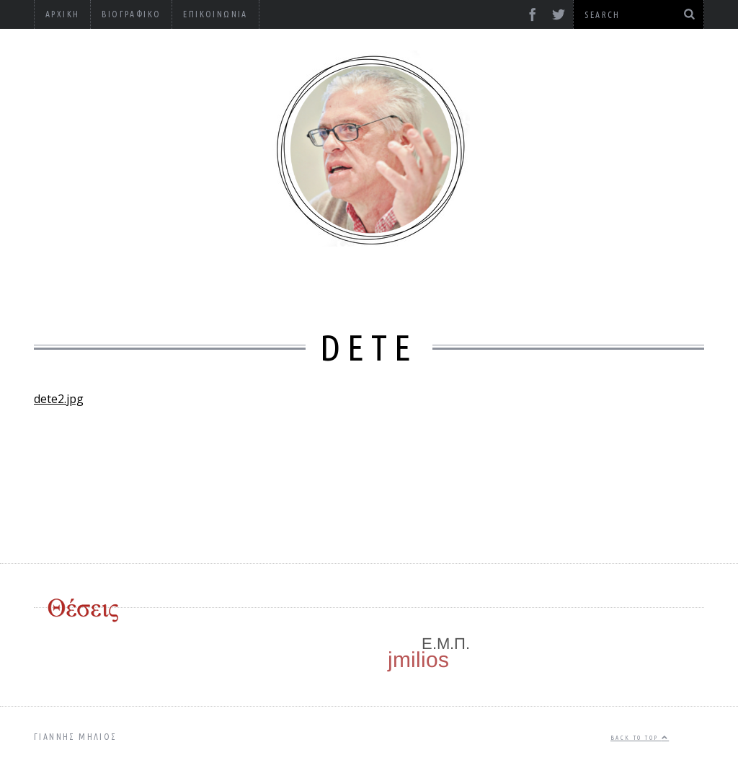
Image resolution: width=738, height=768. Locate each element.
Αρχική (62, 14)
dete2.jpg (59, 399)
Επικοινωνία (215, 14)
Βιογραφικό (131, 14)
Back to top (639, 737)
